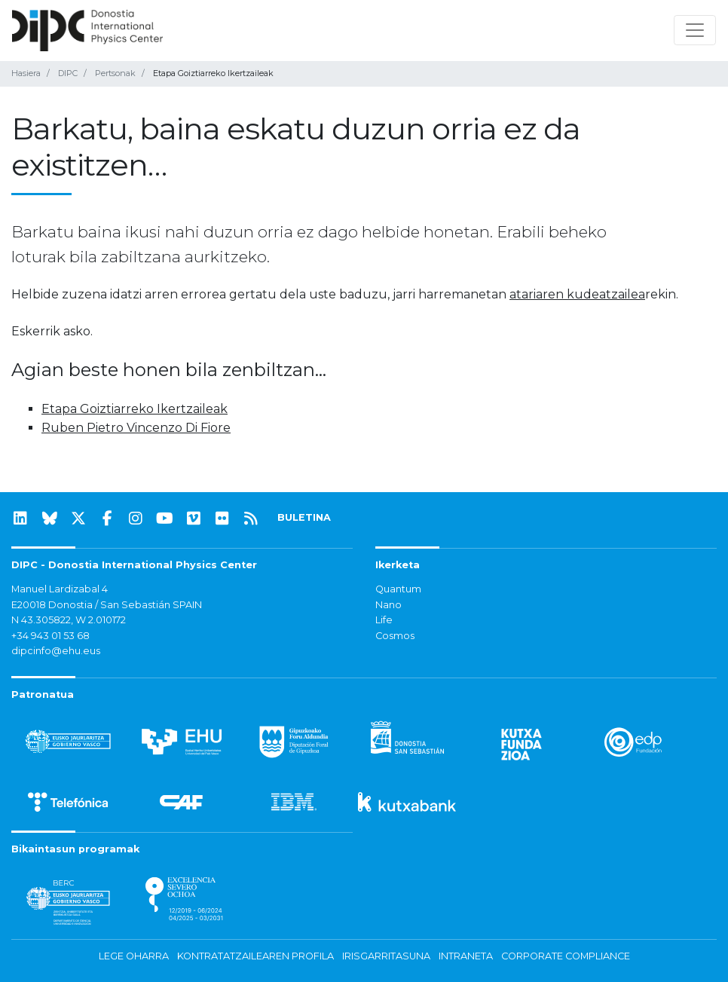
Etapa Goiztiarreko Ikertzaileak (134, 409)
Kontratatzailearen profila (255, 956)
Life (384, 620)
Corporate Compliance (565, 956)
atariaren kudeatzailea (577, 294)
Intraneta (466, 956)
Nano (388, 604)
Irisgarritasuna (386, 956)
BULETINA (304, 517)
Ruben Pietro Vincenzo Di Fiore (136, 428)
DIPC (68, 73)
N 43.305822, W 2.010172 (68, 620)
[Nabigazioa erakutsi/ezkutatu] (695, 30)
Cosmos (394, 635)
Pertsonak (115, 73)
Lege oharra (134, 956)
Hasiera (26, 73)
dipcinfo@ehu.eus (55, 650)
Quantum (398, 589)
